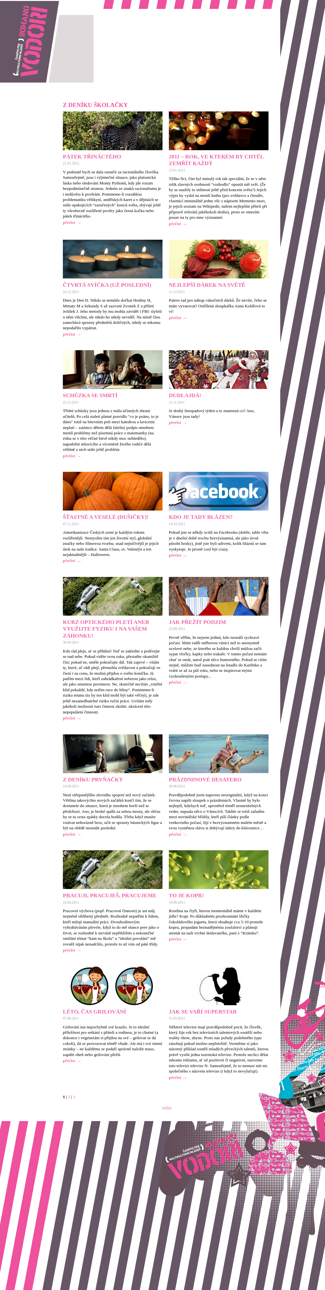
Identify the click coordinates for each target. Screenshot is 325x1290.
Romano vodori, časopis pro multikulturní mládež (42, 3)
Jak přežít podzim (197, 622)
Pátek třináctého (92, 156)
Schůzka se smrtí (90, 395)
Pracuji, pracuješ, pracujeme (109, 895)
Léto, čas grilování (94, 1011)
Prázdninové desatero (205, 779)
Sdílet (167, 1108)
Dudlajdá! (185, 395)
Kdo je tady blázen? (201, 517)
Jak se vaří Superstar (203, 1011)
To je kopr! (186, 895)
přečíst (69, 222)
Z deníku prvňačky (93, 779)
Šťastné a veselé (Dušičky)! (106, 517)
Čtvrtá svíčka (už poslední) (107, 285)
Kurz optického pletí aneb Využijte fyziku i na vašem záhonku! (106, 629)
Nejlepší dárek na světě (207, 285)
